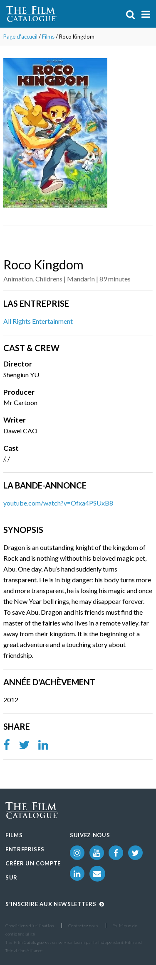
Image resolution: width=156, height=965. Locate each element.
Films (48, 36)
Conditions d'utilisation (29, 925)
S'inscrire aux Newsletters (54, 904)
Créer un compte (33, 863)
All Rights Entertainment (38, 321)
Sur (11, 877)
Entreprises (24, 849)
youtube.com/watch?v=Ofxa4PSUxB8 (58, 503)
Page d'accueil (20, 36)
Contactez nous (83, 925)
